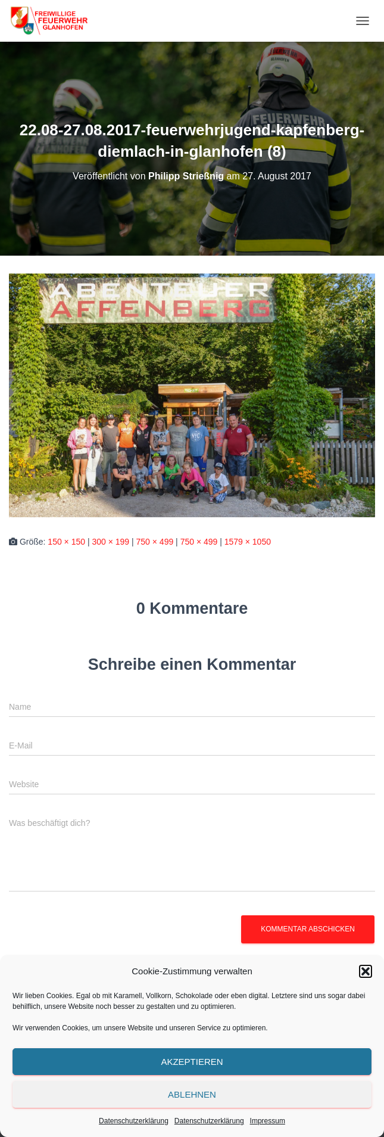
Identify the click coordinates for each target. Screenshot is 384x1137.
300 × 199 (110, 541)
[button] (365, 971)
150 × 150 (66, 541)
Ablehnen (192, 1094)
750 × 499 (155, 541)
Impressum (267, 1121)
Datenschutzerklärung (133, 1121)
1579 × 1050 (247, 541)
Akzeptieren (192, 1062)
